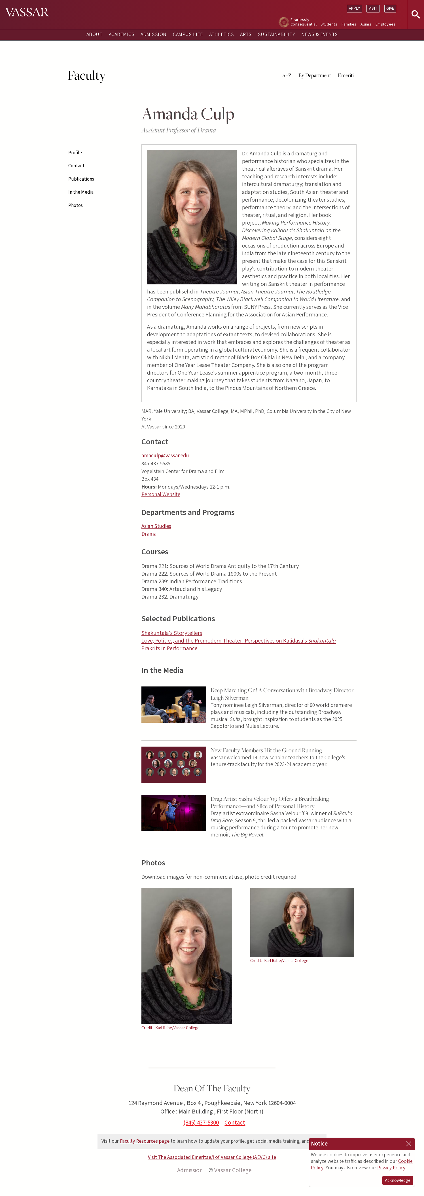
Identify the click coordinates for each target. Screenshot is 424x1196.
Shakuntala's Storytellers (171, 633)
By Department (314, 75)
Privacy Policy (391, 1167)
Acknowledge (397, 1180)
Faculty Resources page (144, 1141)
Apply (354, 8)
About (94, 34)
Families (349, 24)
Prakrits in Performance (169, 648)
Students (329, 24)
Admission (153, 34)
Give (390, 8)
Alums (366, 24)
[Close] (408, 1144)
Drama (148, 534)
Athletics (221, 34)
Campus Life (188, 34)
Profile (75, 152)
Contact (76, 165)
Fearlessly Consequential (304, 22)
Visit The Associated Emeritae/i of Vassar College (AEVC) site (212, 1157)
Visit (373, 8)
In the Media (81, 192)
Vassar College (233, 1170)
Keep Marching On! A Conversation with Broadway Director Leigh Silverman (282, 694)
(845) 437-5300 (201, 1122)
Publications (81, 179)
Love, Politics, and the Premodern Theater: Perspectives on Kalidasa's (238, 641)
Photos (75, 205)
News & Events (319, 34)
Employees (386, 24)
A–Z (287, 75)
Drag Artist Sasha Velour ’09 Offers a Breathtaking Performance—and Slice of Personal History (270, 802)
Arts (245, 34)
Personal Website (160, 494)
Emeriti (346, 75)
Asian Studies (156, 526)
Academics (121, 34)
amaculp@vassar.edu (165, 456)
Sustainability (276, 34)
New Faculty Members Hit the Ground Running (266, 750)
